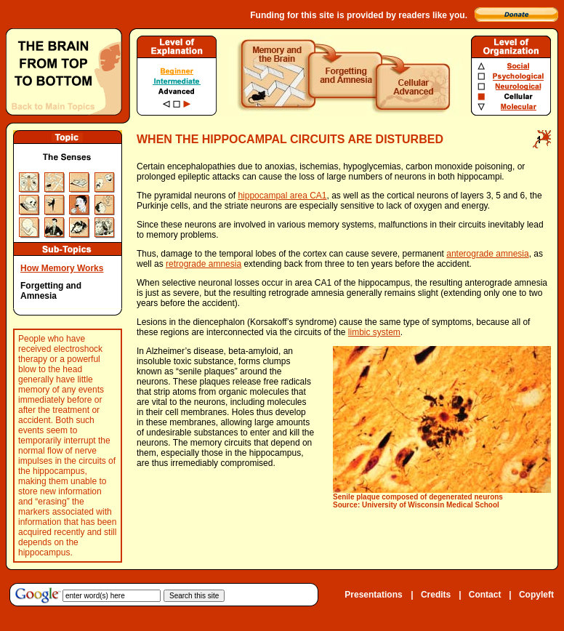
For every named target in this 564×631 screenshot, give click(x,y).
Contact (485, 595)
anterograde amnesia (487, 254)
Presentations (373, 595)
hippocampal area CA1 (282, 195)
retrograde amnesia (203, 264)
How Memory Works (61, 268)
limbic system (374, 332)
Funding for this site (292, 15)
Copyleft (536, 595)
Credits (436, 595)
